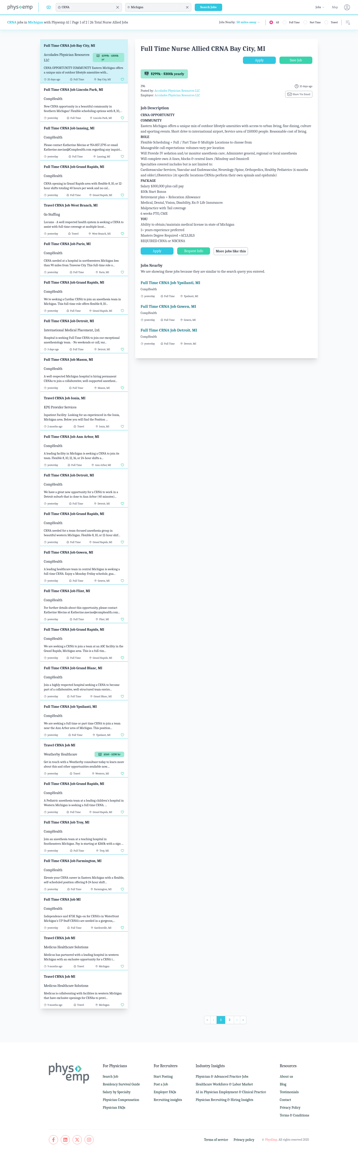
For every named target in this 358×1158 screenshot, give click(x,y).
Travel (334, 22)
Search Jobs (208, 7)
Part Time (315, 22)
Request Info (193, 251)
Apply (259, 60)
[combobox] (88, 7)
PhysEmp (271, 1140)
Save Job (296, 60)
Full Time (294, 22)
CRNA (11, 22)
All (277, 22)
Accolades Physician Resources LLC (177, 91)
